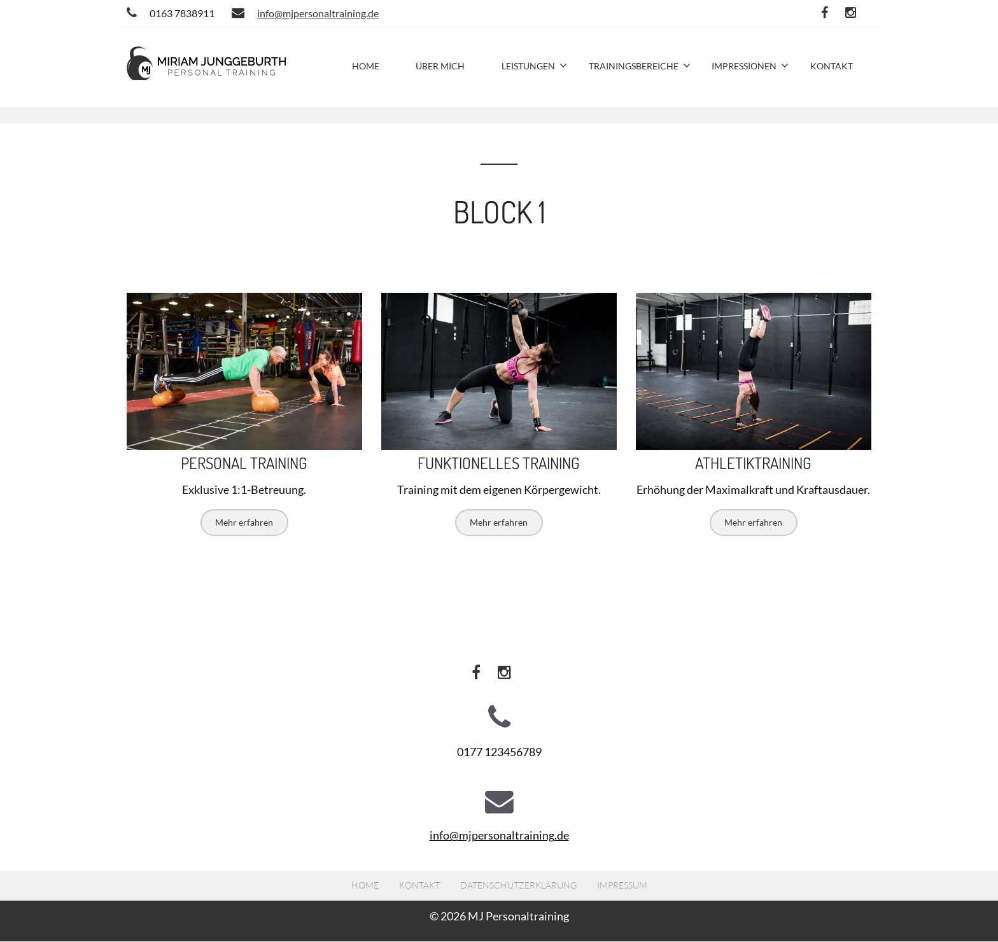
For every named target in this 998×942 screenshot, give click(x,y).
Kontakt (831, 65)
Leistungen (528, 65)
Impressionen (744, 65)
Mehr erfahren (244, 522)
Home (365, 65)
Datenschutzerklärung (518, 885)
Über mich (440, 65)
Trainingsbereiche (633, 65)
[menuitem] (366, 66)
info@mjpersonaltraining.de (305, 13)
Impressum (622, 885)
